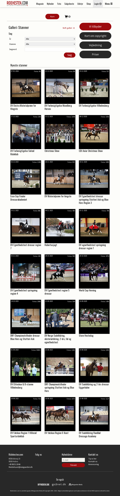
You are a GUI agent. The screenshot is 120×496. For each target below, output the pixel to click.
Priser (95, 54)
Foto (59, 3)
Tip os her (92, 458)
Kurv (52, 16)
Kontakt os (92, 461)
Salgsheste (69, 3)
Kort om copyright (95, 36)
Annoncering (93, 464)
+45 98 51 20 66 (14, 464)
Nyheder (50, 3)
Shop (89, 3)
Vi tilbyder (95, 26)
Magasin (40, 3)
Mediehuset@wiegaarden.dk (21, 467)
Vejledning (95, 45)
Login (98, 3)
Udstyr (80, 3)
